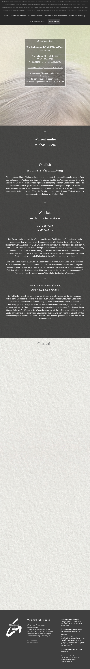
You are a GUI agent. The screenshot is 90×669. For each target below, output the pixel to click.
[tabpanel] (45, 60)
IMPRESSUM (32, 640)
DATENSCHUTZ (33, 642)
